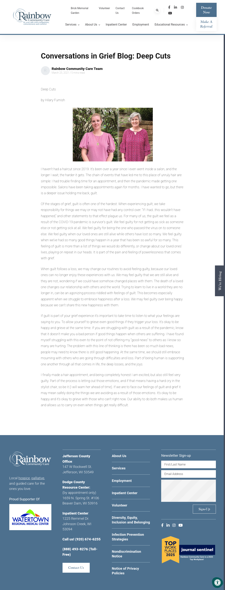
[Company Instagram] (182, 7)
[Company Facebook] (169, 7)
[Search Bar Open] (157, 10)
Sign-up (204, 508)
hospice (24, 478)
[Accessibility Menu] (217, 582)
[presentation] (193, 490)
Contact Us (76, 567)
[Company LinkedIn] (175, 7)
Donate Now (206, 10)
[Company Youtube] (170, 13)
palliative (39, 478)
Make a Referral (206, 24)
